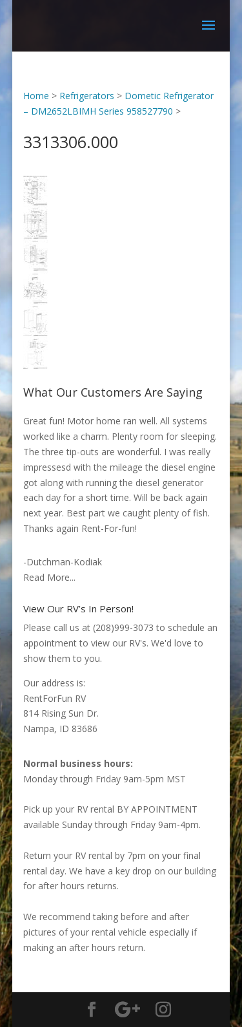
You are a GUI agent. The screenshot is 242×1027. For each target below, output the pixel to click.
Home (36, 96)
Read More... (49, 577)
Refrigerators (86, 96)
